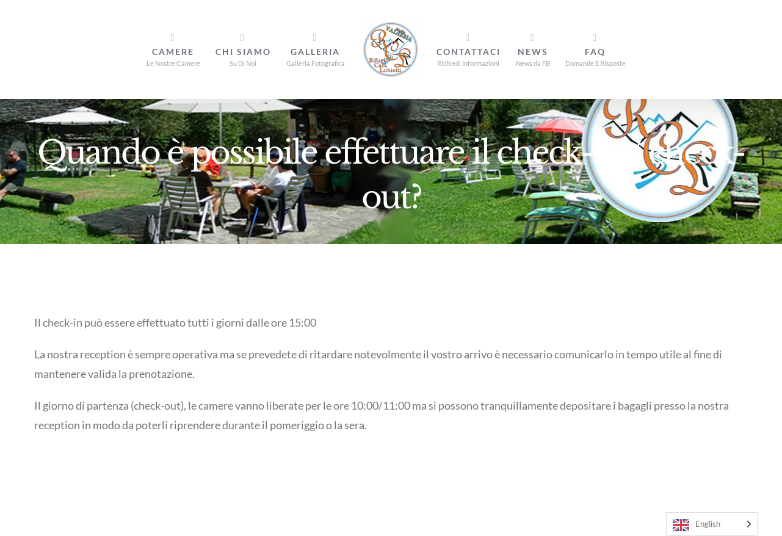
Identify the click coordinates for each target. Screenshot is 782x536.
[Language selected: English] (712, 524)
